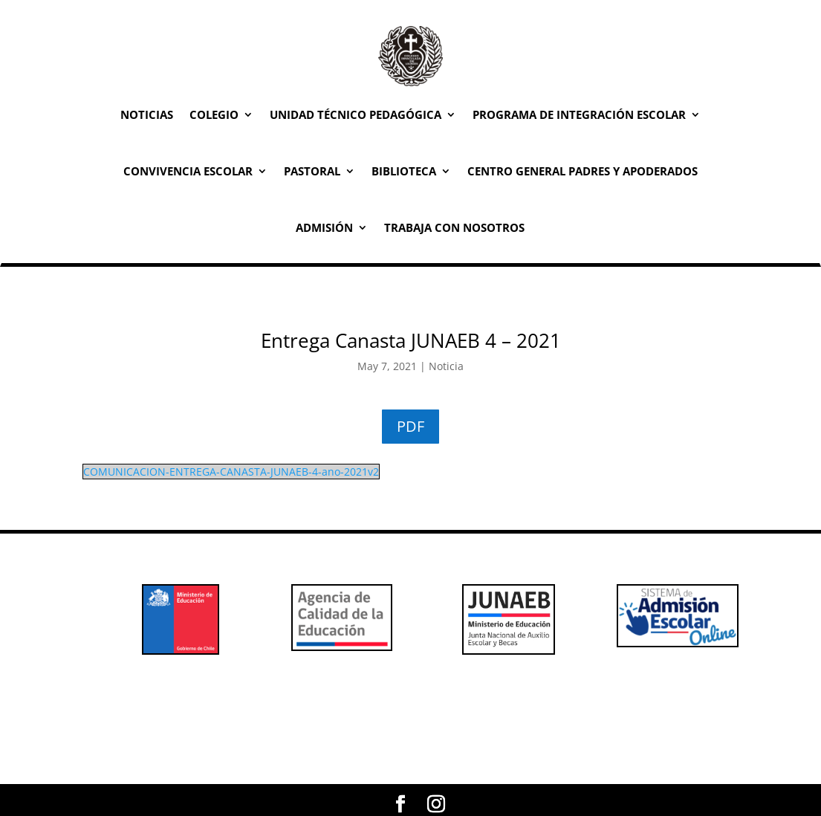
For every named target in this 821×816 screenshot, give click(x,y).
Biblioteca (403, 170)
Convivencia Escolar (188, 170)
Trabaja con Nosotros (454, 227)
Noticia (446, 366)
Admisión (324, 227)
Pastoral (312, 170)
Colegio (213, 114)
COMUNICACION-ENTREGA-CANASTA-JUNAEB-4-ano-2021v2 (231, 471)
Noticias (146, 114)
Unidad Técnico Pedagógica (355, 114)
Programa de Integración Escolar (579, 114)
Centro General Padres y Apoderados (582, 170)
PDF (410, 426)
